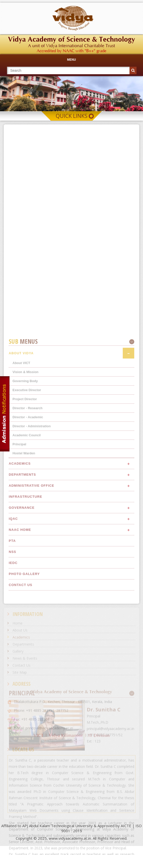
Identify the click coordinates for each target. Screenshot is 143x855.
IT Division (99, 735)
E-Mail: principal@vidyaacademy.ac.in (43, 728)
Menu (71, 59)
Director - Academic (27, 563)
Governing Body (25, 527)
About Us (20, 630)
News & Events (24, 658)
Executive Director (26, 536)
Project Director (24, 545)
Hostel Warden (23, 599)
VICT (39, 735)
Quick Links (72, 115)
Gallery (18, 651)
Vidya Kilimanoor (66, 735)
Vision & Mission (25, 518)
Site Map (19, 672)
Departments (23, 644)
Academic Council (26, 581)
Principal (19, 590)
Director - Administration (31, 572)
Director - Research (27, 554)
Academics (21, 637)
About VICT (21, 509)
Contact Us (21, 665)
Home (17, 623)
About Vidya (21, 499)
